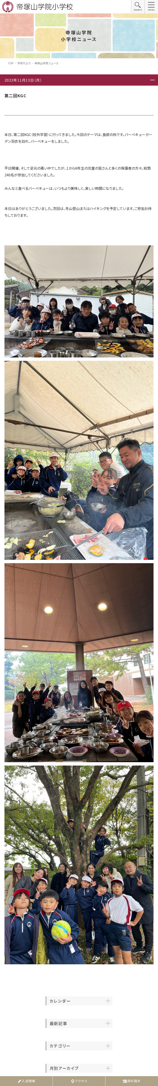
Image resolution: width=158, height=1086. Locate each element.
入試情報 (26, 1081)
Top (11, 63)
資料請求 (132, 1081)
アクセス (78, 1081)
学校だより (24, 63)
